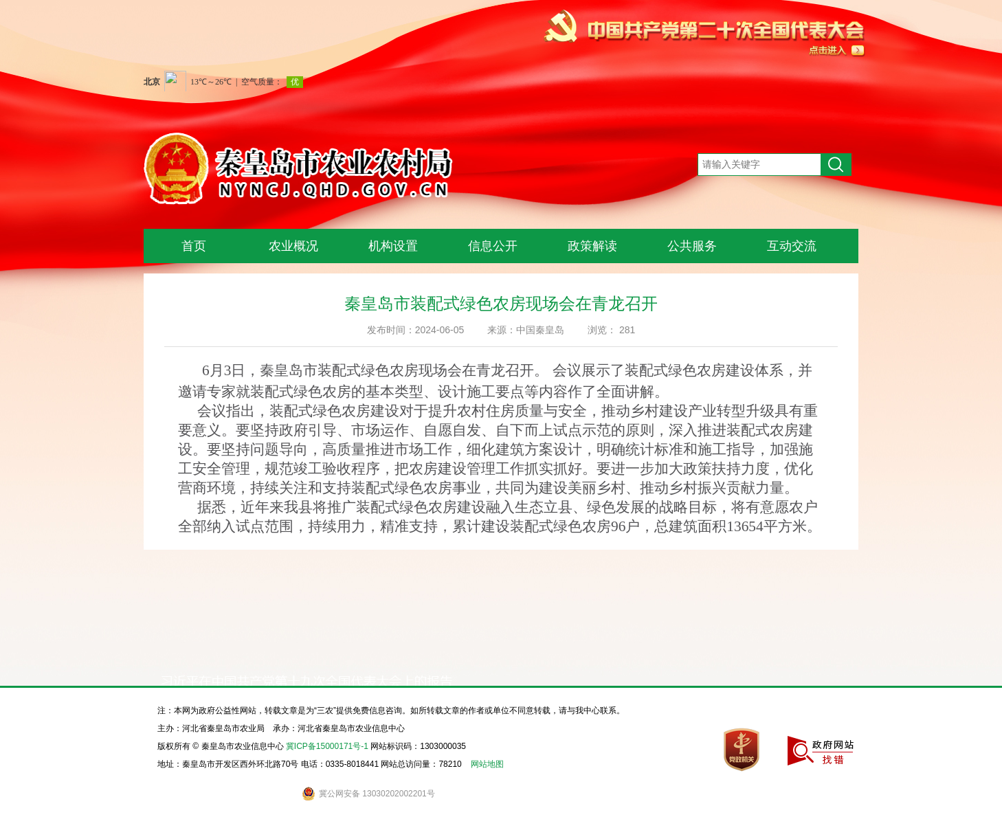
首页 (193, 246)
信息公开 (492, 246)
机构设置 (393, 246)
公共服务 (692, 246)
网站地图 (487, 764)
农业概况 (293, 246)
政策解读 (592, 246)
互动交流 (791, 246)
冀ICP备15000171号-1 (327, 746)
